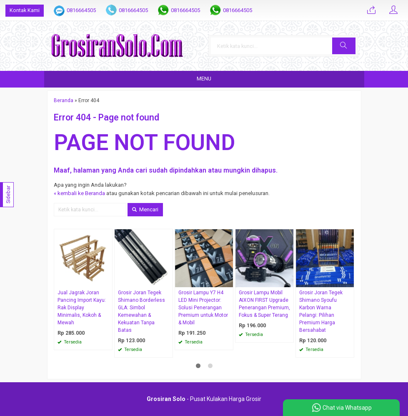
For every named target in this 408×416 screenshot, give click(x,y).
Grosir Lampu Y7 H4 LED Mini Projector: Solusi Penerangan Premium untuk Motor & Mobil (203, 308)
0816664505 (81, 10)
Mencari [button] (145, 209)
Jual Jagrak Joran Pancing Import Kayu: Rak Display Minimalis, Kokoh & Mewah (82, 308)
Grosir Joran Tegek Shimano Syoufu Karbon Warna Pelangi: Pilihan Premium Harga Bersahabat (321, 311)
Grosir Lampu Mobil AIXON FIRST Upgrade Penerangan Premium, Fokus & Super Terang (264, 304)
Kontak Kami (25, 10)
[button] (343, 46)
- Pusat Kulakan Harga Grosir (204, 399)
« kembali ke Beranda (79, 193)
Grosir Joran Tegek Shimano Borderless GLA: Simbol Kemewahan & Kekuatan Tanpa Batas (141, 311)
